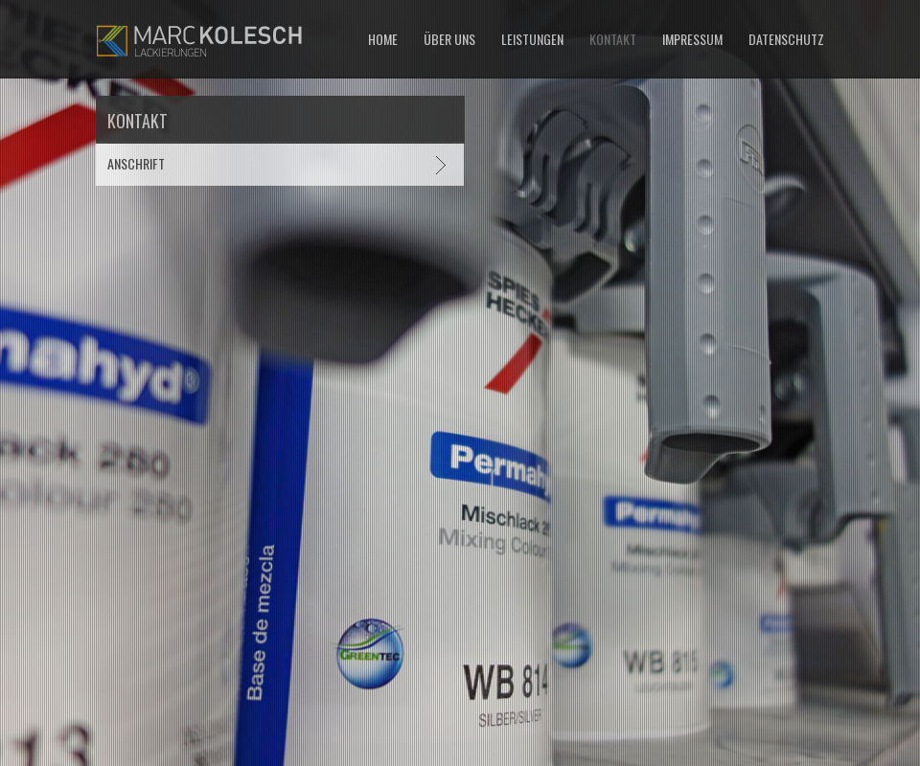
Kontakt (612, 39)
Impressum (692, 39)
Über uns (449, 39)
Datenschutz (786, 39)
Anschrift (136, 163)
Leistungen (532, 39)
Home (383, 39)
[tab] (279, 163)
